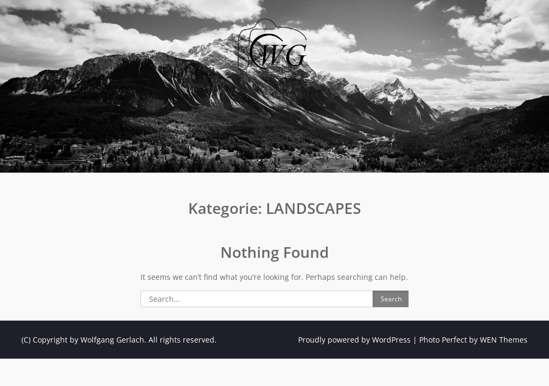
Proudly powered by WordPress (354, 340)
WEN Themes (504, 340)
